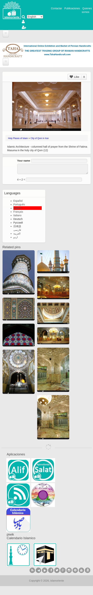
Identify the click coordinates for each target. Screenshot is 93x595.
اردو (15, 237)
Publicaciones (72, 8)
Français (18, 211)
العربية (16, 233)
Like (77, 77)
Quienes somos (87, 10)
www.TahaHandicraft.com (57, 54)
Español (18, 200)
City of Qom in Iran (40, 138)
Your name (23, 160)
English (17, 208)
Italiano (17, 215)
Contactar (56, 8)
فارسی (17, 230)
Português (19, 204)
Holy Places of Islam (18, 138)
